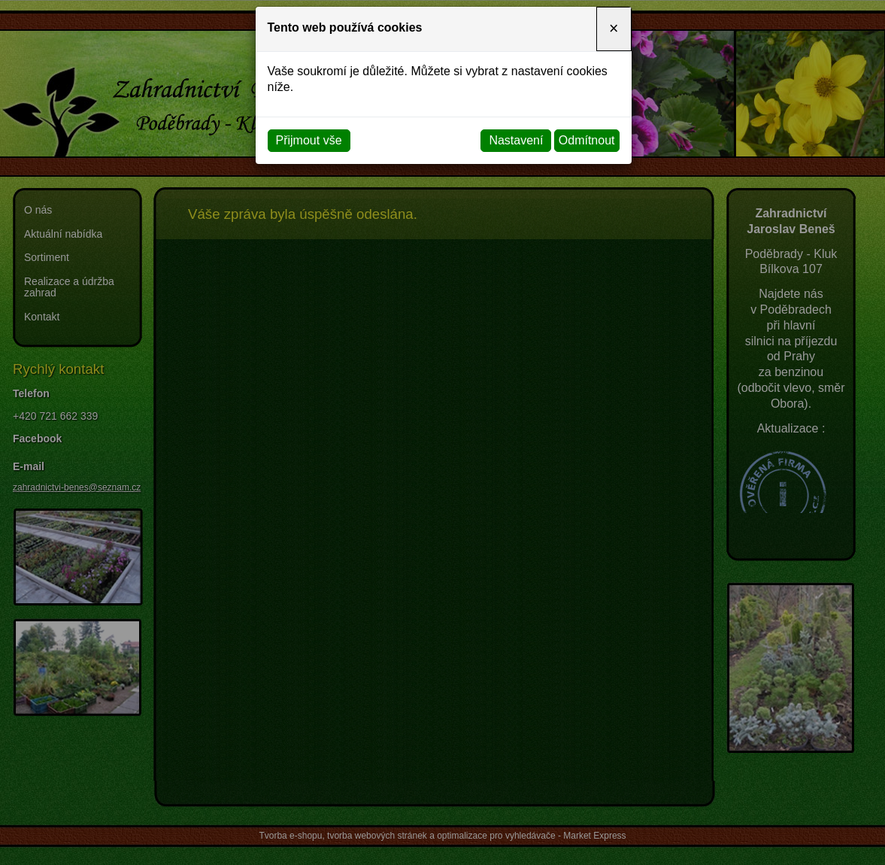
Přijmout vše (309, 140)
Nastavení (516, 140)
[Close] (613, 29)
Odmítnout (587, 140)
